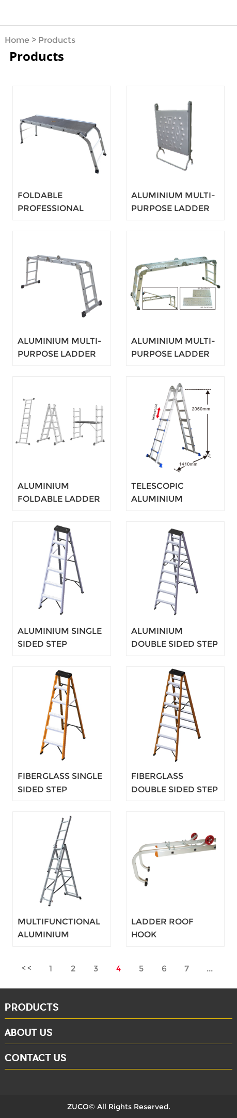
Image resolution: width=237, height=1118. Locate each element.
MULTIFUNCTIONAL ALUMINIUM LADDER (59, 934)
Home (17, 40)
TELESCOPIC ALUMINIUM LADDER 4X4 (157, 499)
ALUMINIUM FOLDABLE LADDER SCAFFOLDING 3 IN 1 (60, 499)
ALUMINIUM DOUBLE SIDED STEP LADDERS (174, 644)
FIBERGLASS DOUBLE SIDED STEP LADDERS (174, 789)
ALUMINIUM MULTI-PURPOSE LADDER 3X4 (173, 208)
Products (56, 40)
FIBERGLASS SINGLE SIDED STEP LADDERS (60, 789)
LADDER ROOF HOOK (162, 928)
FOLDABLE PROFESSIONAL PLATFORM (51, 208)
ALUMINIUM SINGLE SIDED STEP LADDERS (60, 644)
